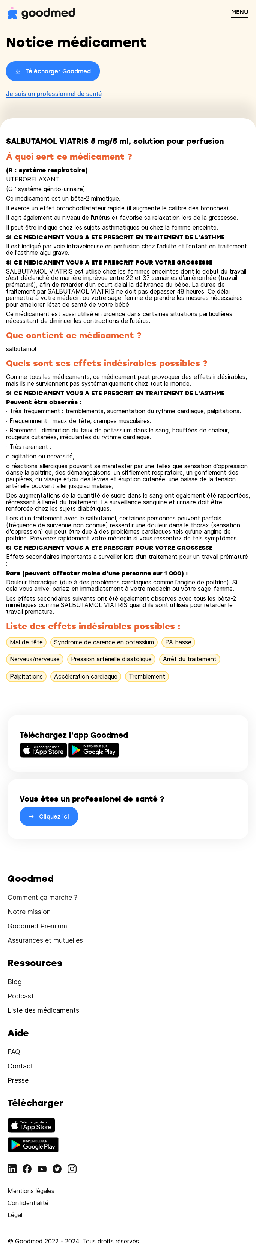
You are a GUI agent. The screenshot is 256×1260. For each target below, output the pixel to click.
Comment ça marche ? (42, 897)
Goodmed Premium (37, 926)
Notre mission (29, 912)
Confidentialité (28, 1203)
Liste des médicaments (43, 1010)
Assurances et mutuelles (45, 940)
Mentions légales (31, 1191)
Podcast (21, 996)
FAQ (14, 1052)
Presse (18, 1080)
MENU (239, 12)
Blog (15, 982)
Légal (15, 1215)
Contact (20, 1066)
